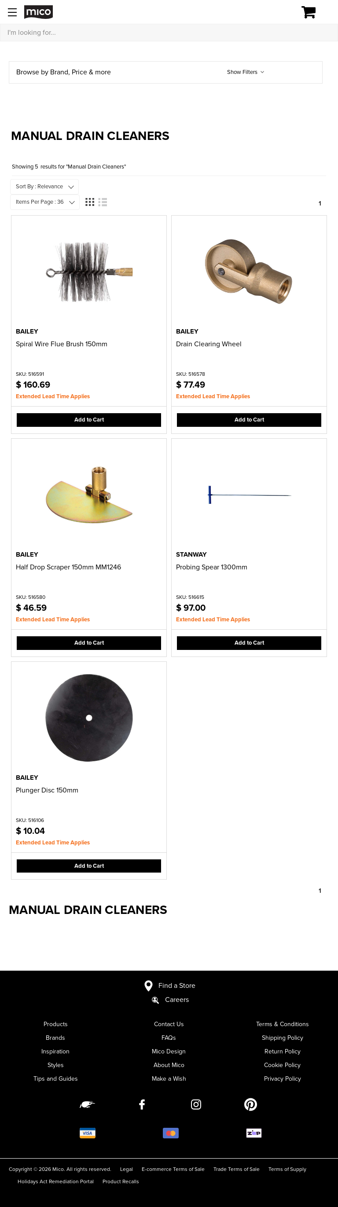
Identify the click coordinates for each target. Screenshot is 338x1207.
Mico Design (169, 1051)
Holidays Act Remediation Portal (56, 1181)
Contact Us (169, 1024)
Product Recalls (121, 1181)
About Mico (169, 1065)
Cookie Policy (282, 1065)
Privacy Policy (282, 1078)
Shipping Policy (282, 1038)
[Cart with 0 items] (313, 12)
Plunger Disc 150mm (47, 790)
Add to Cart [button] (89, 419)
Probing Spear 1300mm (211, 567)
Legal (126, 1169)
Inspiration (55, 1051)
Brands (55, 1038)
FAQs (169, 1038)
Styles (56, 1065)
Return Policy (283, 1051)
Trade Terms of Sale (236, 1169)
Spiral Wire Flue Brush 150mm (61, 344)
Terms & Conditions (282, 1024)
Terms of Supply (287, 1169)
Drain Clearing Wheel (209, 344)
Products (56, 1024)
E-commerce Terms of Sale (173, 1169)
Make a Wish (169, 1078)
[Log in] (278, 12)
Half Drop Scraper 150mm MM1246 (68, 567)
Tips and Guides (55, 1078)
